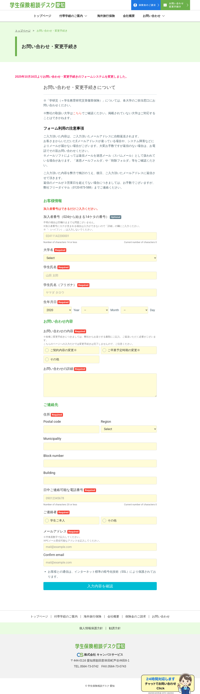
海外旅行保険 (106, 16)
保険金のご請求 (135, 616)
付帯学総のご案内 (73, 16)
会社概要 (129, 16)
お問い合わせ (154, 16)
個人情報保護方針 (91, 628)
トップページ (42, 16)
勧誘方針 (115, 628)
